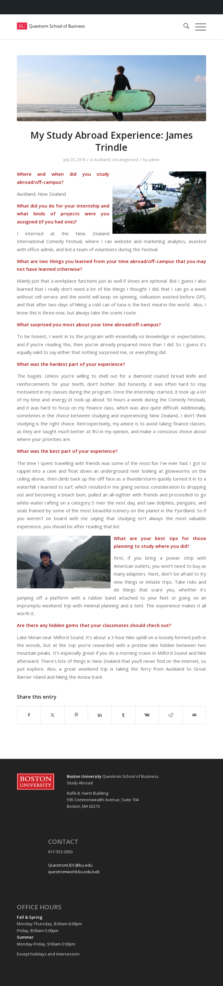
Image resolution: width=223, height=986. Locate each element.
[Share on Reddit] (170, 715)
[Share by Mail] (194, 715)
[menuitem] (183, 26)
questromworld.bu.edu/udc (74, 871)
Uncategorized (125, 159)
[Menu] (197, 26)
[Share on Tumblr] (123, 715)
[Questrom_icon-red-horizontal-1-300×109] (93, 26)
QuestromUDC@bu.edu (70, 865)
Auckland (102, 159)
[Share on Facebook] (29, 715)
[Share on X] (52, 715)
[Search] (183, 26)
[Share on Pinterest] (76, 715)
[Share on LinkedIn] (100, 715)
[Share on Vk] (147, 715)
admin (154, 159)
